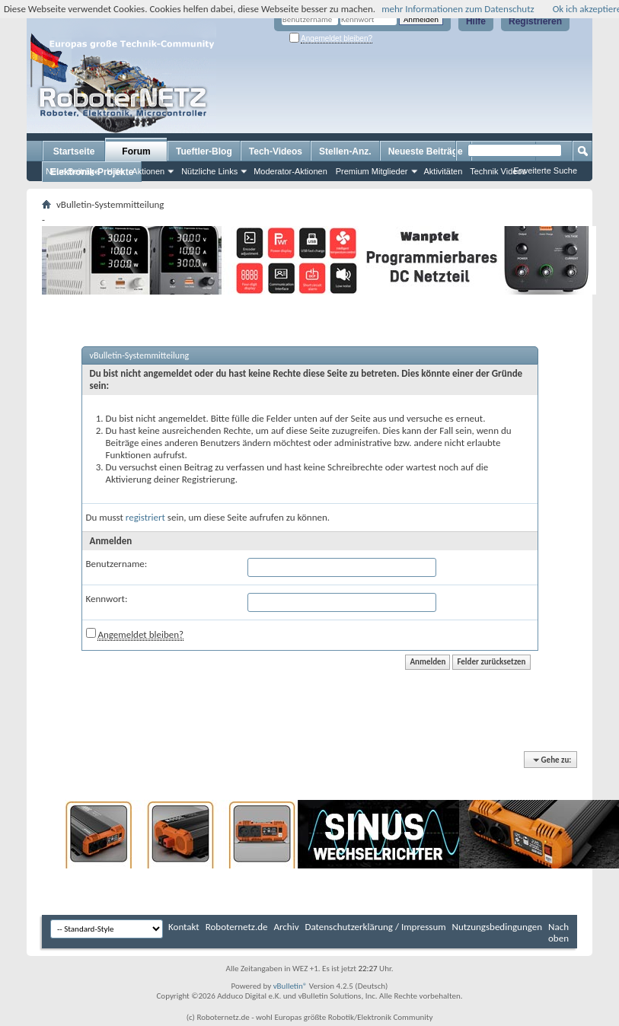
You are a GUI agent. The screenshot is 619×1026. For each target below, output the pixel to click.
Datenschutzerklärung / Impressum (375, 926)
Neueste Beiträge (425, 151)
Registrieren (535, 21)
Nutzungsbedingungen (497, 926)
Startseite (74, 151)
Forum (136, 151)
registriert (145, 517)
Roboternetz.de (237, 926)
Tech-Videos (275, 151)
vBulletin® (290, 986)
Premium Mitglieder (372, 171)
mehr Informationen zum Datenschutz (457, 8)
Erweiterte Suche (545, 170)
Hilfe (476, 21)
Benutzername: (117, 563)
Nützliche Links (209, 171)
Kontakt (183, 926)
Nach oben (558, 932)
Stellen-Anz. (345, 151)
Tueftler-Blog (204, 151)
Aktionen (148, 171)
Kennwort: (107, 598)
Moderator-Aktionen (290, 171)
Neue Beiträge (72, 171)
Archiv (286, 926)
